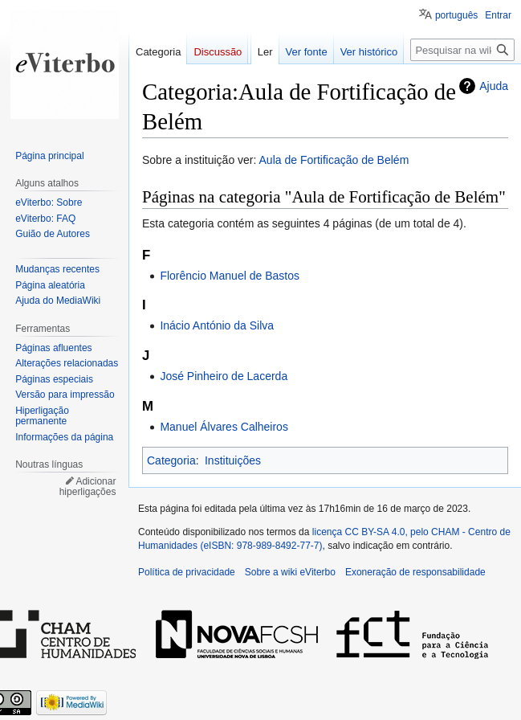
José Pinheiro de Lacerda (223, 376)
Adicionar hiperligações (87, 487)
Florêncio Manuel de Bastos (229, 275)
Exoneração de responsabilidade (415, 572)
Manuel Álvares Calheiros (224, 426)
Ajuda (493, 86)
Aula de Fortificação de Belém (334, 159)
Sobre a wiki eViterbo (290, 572)
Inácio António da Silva (217, 325)
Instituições (233, 460)
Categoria (171, 460)
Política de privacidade (186, 572)
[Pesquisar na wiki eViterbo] (462, 50)
